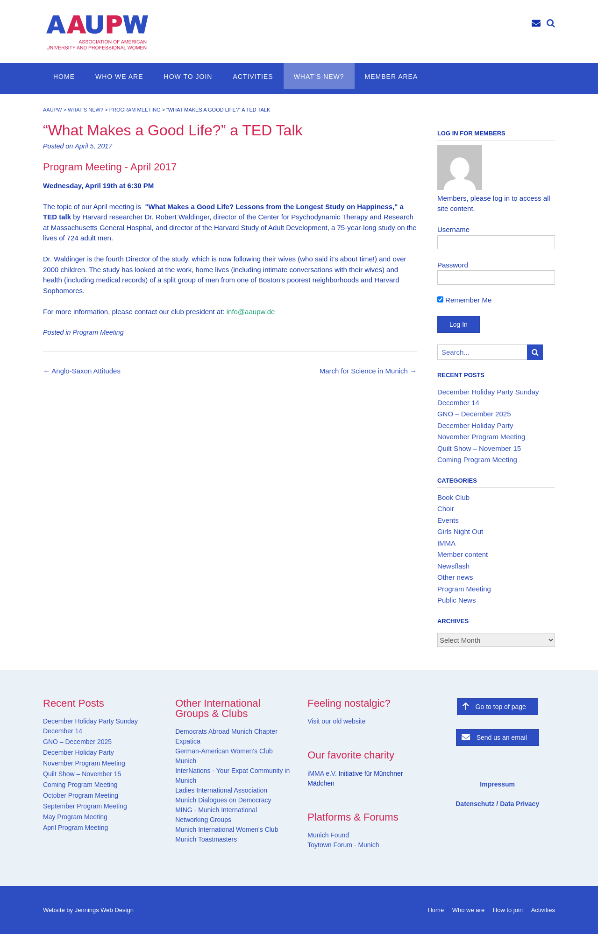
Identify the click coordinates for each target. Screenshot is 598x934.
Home (64, 76)
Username (453, 229)
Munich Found (328, 835)
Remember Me (464, 300)
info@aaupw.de (251, 312)
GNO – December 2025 (474, 414)
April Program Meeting (75, 827)
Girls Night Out (460, 531)
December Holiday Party (475, 425)
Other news (455, 577)
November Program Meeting (481, 437)
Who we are (119, 76)
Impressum (497, 784)
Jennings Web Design (104, 909)
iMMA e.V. (322, 773)
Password (452, 265)
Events (448, 520)
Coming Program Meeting (477, 459)
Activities (253, 76)
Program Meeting (97, 332)
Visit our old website (336, 721)
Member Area (391, 76)
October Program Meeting (80, 795)
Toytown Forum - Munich (343, 845)
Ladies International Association (221, 790)
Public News (456, 600)
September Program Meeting (85, 806)
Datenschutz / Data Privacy (497, 804)
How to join (188, 76)
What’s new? (319, 76)
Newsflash (453, 566)
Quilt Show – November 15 (479, 448)
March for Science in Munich (368, 371)
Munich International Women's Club (226, 829)
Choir (445, 509)
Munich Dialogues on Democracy (223, 800)
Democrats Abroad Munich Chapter (226, 731)
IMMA (446, 543)
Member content (462, 554)
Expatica (187, 741)
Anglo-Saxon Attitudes (82, 371)
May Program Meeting (75, 817)
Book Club (453, 497)
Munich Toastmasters (206, 839)
